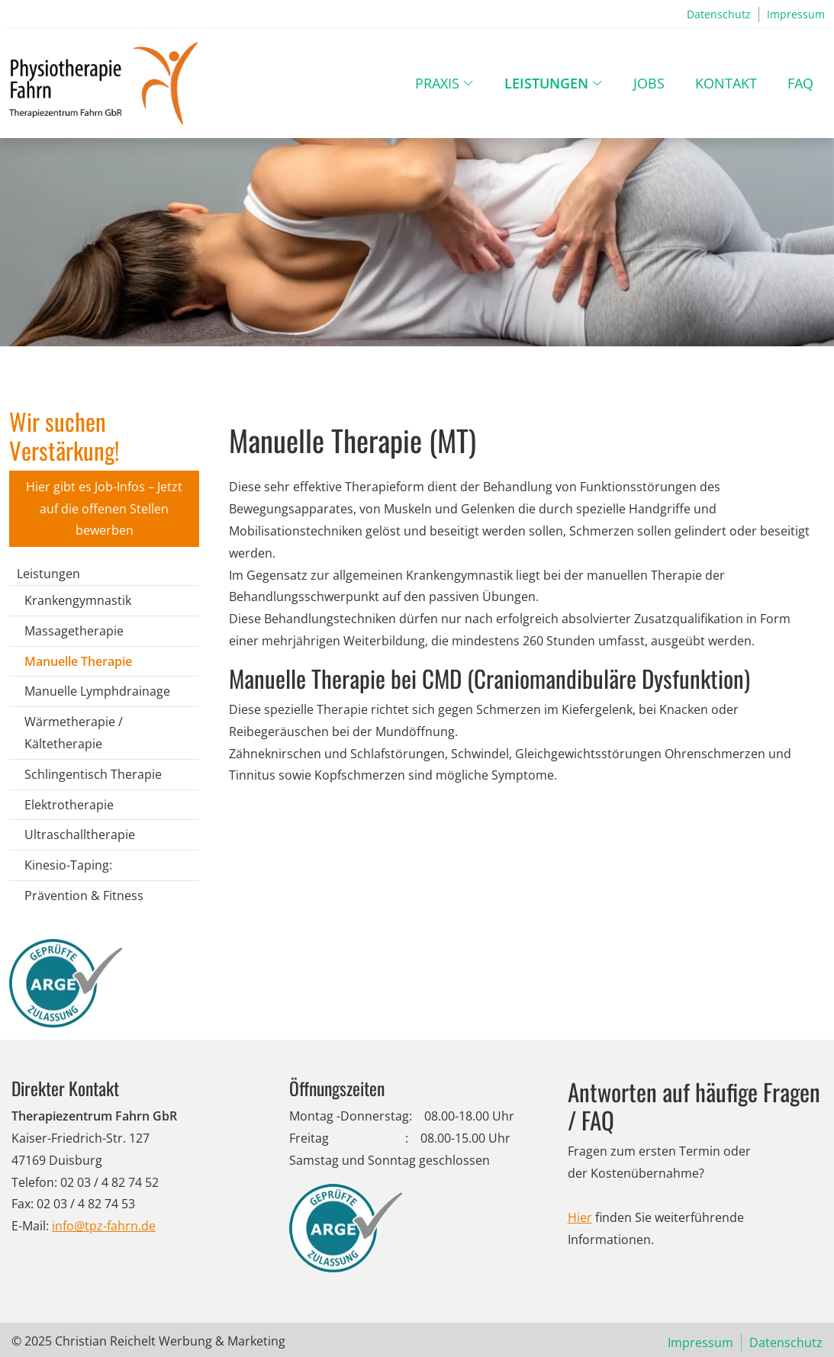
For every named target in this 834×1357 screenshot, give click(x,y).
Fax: (22, 1203)
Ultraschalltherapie (79, 834)
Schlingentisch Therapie (93, 774)
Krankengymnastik (77, 600)
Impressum (796, 14)
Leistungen (546, 83)
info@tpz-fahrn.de (104, 1225)
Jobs (649, 83)
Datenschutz (719, 14)
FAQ (800, 83)
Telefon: (34, 1182)
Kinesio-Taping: (68, 865)
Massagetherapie (74, 630)
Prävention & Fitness (83, 895)
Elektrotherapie (69, 804)
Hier (580, 1217)
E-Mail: (30, 1225)
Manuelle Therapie (78, 661)
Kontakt (726, 83)
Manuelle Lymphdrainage (97, 691)
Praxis (437, 83)
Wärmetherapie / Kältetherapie (73, 732)
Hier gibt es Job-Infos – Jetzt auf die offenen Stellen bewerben (104, 508)
